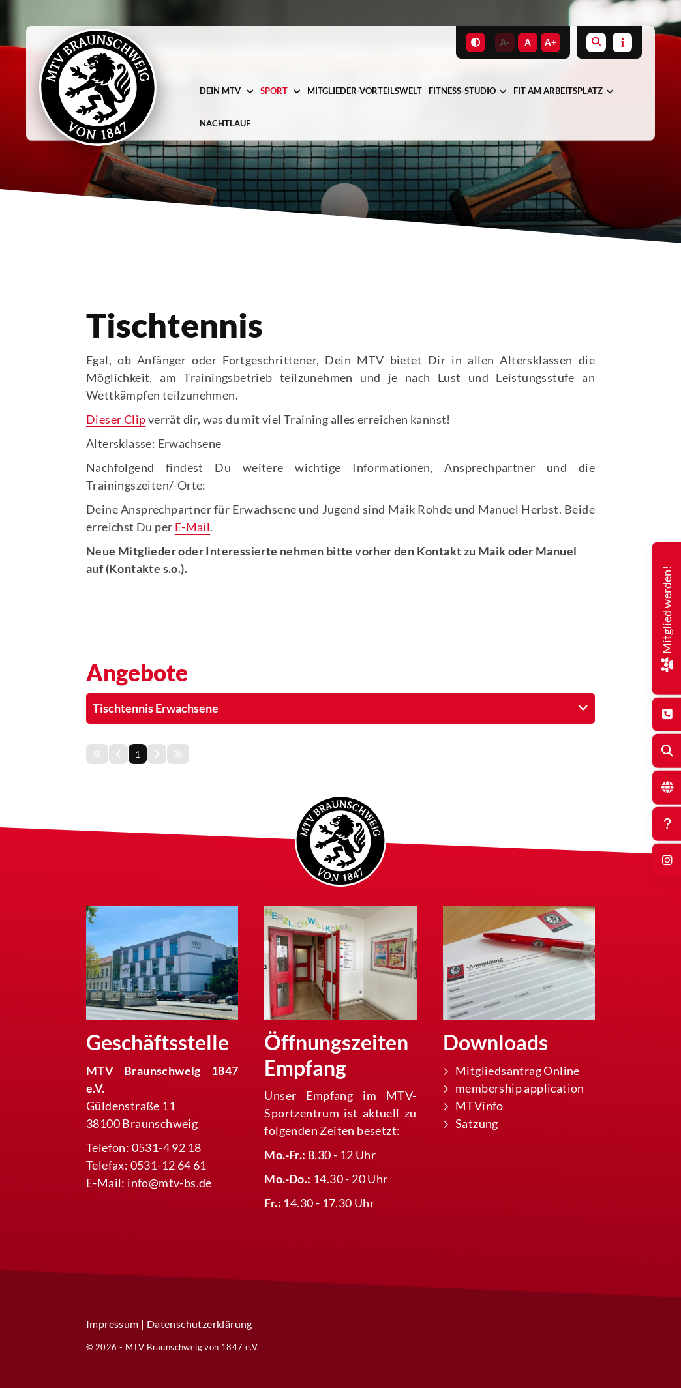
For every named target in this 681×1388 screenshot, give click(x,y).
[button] (340, 707)
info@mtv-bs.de (169, 1182)
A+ (550, 42)
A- (505, 42)
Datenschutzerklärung (199, 1324)
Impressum (112, 1324)
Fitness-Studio (462, 90)
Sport (274, 90)
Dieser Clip (115, 419)
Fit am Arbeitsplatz (558, 90)
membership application (519, 1087)
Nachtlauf (225, 123)
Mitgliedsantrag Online (517, 1070)
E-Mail (192, 527)
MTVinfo (479, 1105)
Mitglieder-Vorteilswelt (364, 90)
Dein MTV (220, 90)
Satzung (476, 1122)
